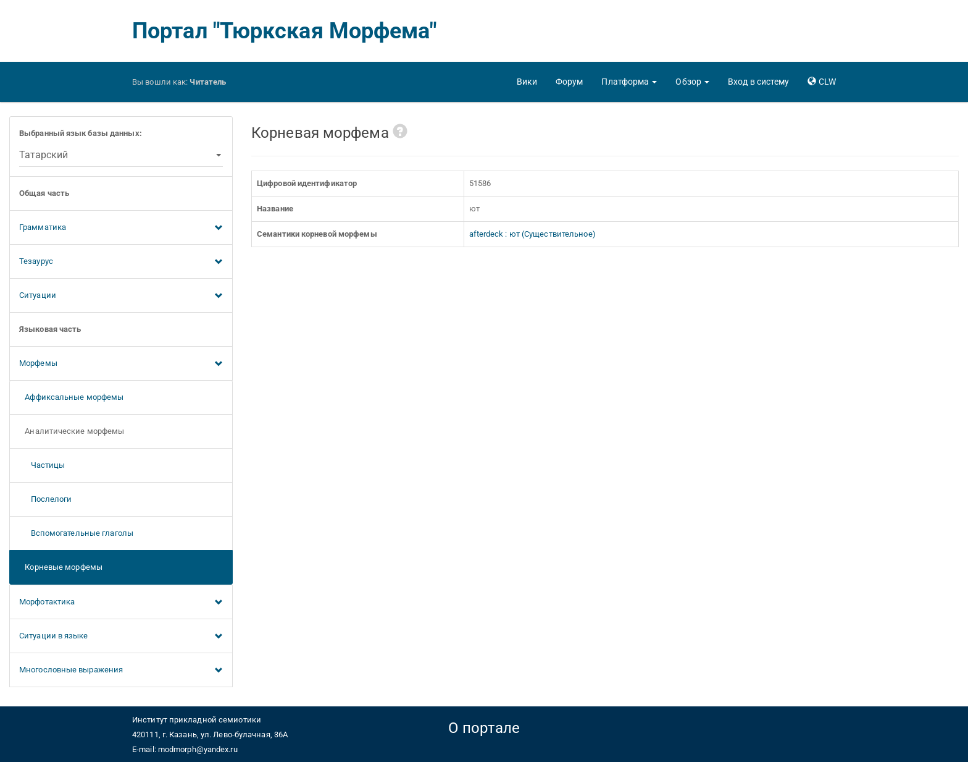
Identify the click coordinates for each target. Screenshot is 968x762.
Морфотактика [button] (121, 602)
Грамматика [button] (121, 228)
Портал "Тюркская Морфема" (284, 31)
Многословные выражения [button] (121, 670)
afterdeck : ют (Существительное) (532, 234)
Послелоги (45, 499)
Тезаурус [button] (121, 262)
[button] (629, 81)
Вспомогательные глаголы (76, 533)
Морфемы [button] (121, 364)
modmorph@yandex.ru (198, 749)
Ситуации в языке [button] (121, 636)
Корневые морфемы (60, 567)
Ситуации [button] (121, 296)
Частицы (42, 465)
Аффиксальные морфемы (71, 397)
